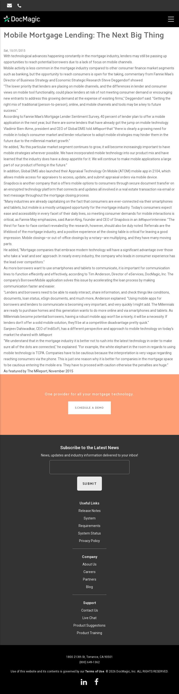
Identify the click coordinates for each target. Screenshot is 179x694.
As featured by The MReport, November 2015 (38, 371)
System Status (89, 533)
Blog (89, 587)
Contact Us (89, 610)
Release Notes (90, 511)
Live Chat (89, 618)
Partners (89, 579)
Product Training (89, 633)
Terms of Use (94, 671)
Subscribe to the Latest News (89, 447)
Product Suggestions (89, 625)
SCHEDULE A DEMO (89, 408)
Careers (89, 572)
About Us (89, 564)
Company (89, 557)
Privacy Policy (89, 541)
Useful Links (89, 503)
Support (89, 603)
